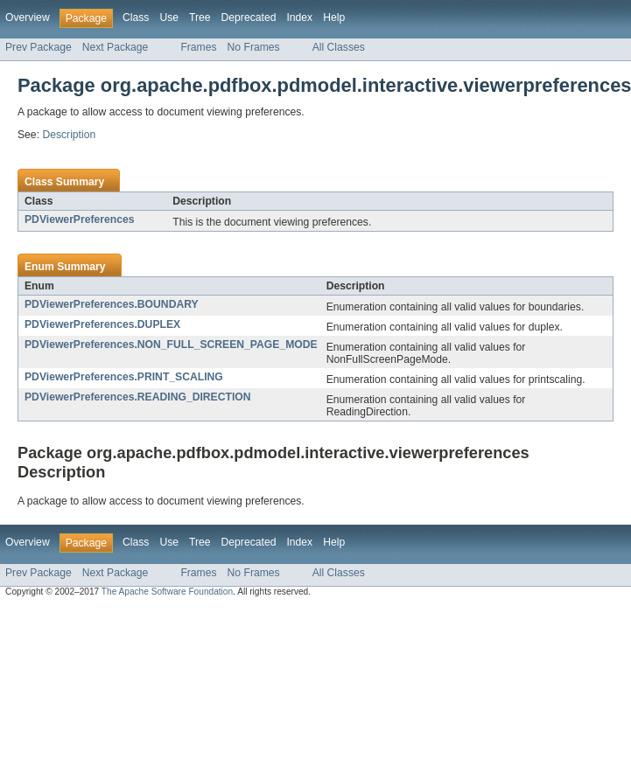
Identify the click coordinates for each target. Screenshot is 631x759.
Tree (200, 17)
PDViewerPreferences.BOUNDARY (112, 304)
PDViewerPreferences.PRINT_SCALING (124, 377)
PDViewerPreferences (79, 219)
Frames (198, 47)
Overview (27, 17)
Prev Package (38, 47)
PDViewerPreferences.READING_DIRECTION (138, 397)
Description (68, 135)
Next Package (115, 47)
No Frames (254, 47)
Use (169, 17)
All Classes (338, 47)
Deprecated (249, 17)
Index (299, 17)
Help (334, 17)
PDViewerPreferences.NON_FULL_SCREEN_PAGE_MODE (171, 344)
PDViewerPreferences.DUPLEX (102, 324)
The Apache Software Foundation (167, 591)
